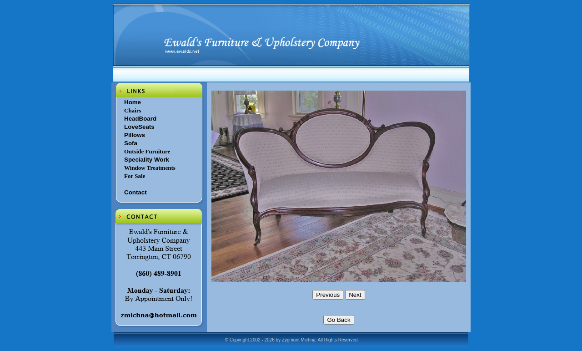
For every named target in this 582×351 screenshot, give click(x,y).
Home (132, 102)
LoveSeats (139, 126)
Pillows (134, 135)
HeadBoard (140, 118)
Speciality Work (146, 159)
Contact (135, 192)
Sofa (130, 143)
